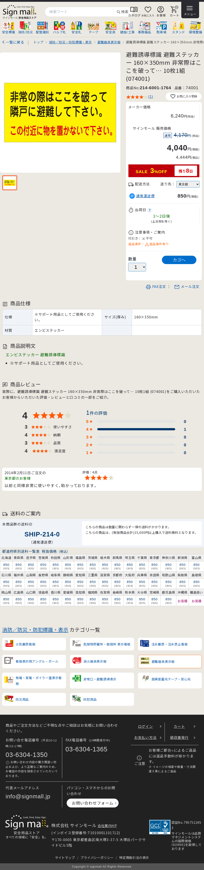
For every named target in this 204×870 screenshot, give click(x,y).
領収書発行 (179, 737)
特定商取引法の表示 (134, 857)
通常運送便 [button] (145, 196)
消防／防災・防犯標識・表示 (35, 629)
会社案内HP (107, 825)
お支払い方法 (145, 737)
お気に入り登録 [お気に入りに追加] (183, 96)
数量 (132, 258)
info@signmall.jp (28, 796)
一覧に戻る (15, 42)
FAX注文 (156, 286)
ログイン (145, 726)
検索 (122, 12)
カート (179, 726)
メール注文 (187, 286)
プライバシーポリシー (96, 857)
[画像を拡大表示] (60, 113)
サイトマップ (65, 857)
